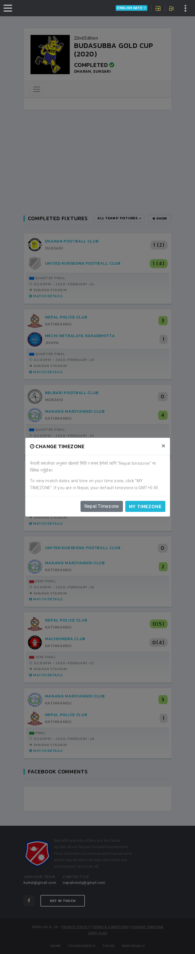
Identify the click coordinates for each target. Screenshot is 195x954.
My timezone (145, 506)
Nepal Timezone (101, 506)
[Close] (163, 446)
